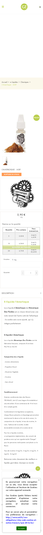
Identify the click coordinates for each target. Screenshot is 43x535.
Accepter (21, 528)
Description (8, 293)
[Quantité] (31, 272)
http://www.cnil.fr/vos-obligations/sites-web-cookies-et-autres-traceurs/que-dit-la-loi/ (21, 520)
